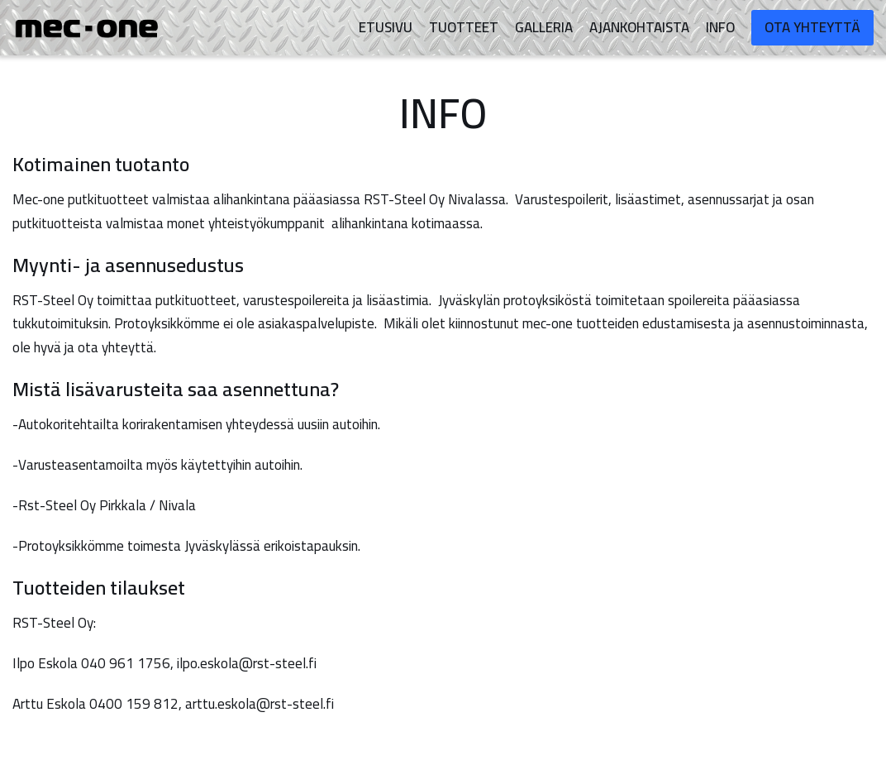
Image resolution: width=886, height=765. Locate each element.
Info (720, 28)
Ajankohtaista (639, 28)
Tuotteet (463, 28)
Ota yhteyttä (812, 27)
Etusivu (385, 28)
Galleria (544, 28)
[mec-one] (90, 28)
